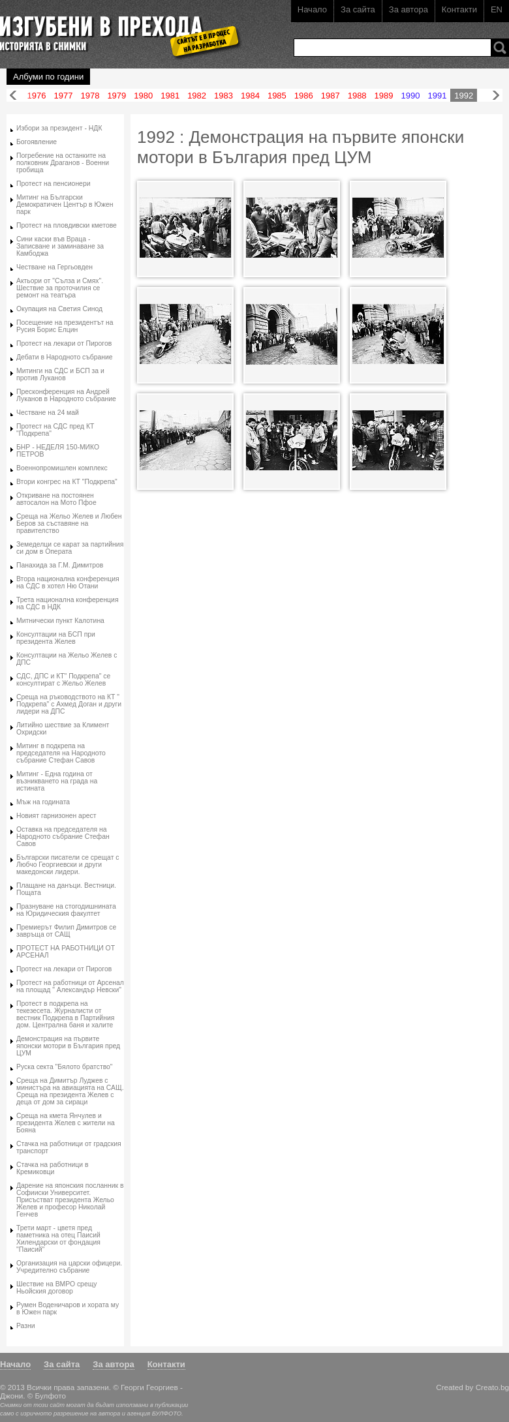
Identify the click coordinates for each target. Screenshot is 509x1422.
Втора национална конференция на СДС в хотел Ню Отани (67, 582)
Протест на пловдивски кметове (66, 225)
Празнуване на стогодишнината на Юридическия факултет (66, 910)
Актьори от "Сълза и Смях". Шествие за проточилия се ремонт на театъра (59, 288)
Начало (312, 9)
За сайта (358, 9)
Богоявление (36, 141)
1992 (463, 95)
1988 (357, 95)
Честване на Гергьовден (54, 267)
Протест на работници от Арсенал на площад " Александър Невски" (70, 986)
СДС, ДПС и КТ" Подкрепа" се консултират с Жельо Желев (63, 680)
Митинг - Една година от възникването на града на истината (56, 781)
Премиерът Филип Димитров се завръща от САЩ (66, 931)
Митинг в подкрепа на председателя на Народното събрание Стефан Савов (61, 753)
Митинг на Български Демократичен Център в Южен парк (65, 204)
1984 (250, 95)
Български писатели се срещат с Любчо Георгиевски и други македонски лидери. (67, 864)
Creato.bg (492, 1387)
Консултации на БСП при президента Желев (55, 638)
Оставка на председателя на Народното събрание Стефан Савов (63, 836)
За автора (408, 9)
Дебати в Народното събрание (64, 357)
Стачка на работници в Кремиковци (52, 1168)
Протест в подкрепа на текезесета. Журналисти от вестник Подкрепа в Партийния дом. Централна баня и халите (65, 1014)
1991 (436, 95)
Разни (25, 1325)
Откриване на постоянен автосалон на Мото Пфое (56, 499)
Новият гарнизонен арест (56, 815)
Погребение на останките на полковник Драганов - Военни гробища (62, 163)
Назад (13, 95)
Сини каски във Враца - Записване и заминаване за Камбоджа (60, 246)
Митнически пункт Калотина (60, 620)
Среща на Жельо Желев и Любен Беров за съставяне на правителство (69, 523)
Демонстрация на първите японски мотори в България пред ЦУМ (68, 1046)
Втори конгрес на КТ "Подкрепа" (66, 481)
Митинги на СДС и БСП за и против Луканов (60, 374)
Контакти (459, 9)
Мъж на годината (43, 802)
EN (496, 9)
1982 (196, 95)
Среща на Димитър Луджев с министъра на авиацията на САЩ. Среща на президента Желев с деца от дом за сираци (70, 1091)
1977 (63, 95)
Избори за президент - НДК (59, 128)
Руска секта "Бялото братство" (64, 1066)
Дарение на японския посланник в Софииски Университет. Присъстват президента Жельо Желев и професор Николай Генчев (70, 1200)
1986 (303, 95)
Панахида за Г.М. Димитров (59, 565)
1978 (89, 95)
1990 (410, 95)
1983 (223, 95)
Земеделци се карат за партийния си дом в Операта (69, 548)
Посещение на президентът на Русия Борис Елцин (65, 326)
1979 (116, 95)
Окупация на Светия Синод (59, 308)
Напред (495, 95)
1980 (143, 95)
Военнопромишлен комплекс (62, 468)
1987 (330, 95)
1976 (36, 95)
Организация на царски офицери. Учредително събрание (69, 1267)
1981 (170, 95)
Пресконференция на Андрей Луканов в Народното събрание (66, 395)
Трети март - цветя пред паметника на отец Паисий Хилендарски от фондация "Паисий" (58, 1238)
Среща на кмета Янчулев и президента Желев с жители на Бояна (65, 1123)
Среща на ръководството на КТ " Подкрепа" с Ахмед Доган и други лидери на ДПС (68, 704)
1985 (277, 95)
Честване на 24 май (47, 412)
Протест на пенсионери (53, 183)
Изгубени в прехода (115, 28)
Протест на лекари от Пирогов (64, 343)
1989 (384, 95)
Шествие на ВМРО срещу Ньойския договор (56, 1287)
